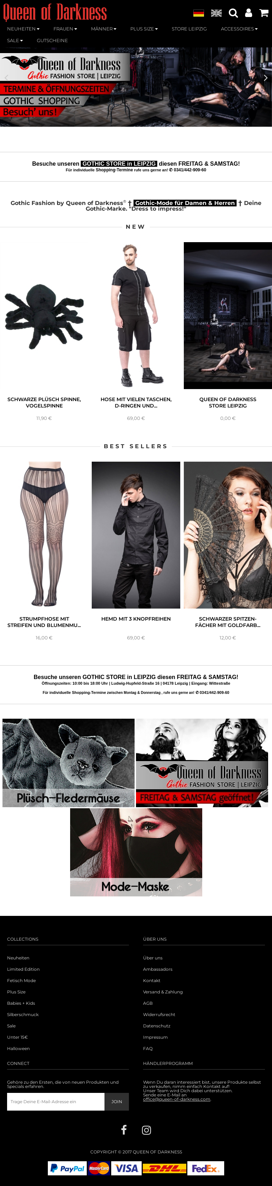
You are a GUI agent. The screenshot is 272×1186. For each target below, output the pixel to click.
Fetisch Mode (21, 981)
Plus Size (16, 992)
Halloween (18, 1049)
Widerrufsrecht (159, 1015)
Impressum (155, 1037)
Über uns (153, 958)
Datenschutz (156, 1026)
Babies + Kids (21, 1003)
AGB (148, 1003)
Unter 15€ (17, 1037)
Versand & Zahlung (163, 992)
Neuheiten (18, 958)
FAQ (148, 1049)
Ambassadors (157, 969)
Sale (11, 1026)
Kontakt (151, 981)
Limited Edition (23, 969)
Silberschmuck (23, 1015)
